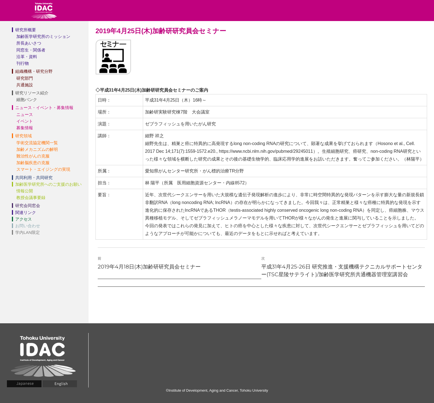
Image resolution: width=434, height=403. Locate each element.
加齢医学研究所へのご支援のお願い (48, 184)
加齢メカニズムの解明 (37, 149)
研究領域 (23, 135)
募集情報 (24, 127)
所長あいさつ (28, 43)
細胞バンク (26, 99)
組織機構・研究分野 (34, 71)
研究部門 (24, 78)
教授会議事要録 (30, 197)
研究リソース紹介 (31, 93)
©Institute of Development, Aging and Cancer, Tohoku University (217, 390)
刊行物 (22, 63)
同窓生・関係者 (30, 50)
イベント (24, 121)
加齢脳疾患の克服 (33, 162)
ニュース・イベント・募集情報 (44, 107)
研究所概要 (25, 29)
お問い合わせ (27, 225)
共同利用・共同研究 (34, 177)
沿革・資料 (26, 56)
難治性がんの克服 (33, 156)
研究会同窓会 (27, 205)
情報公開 (24, 190)
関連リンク (25, 212)
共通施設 (24, 84)
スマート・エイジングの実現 (43, 169)
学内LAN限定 (27, 232)
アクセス (23, 219)
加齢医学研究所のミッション (43, 36)
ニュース (24, 114)
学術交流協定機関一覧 (37, 142)
